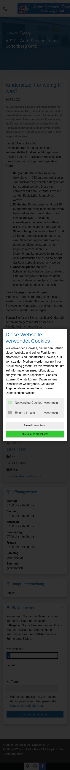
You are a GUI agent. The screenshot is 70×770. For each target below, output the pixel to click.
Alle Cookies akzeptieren (35, 434)
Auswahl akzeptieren (35, 425)
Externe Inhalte (21, 412)
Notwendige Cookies (25, 402)
